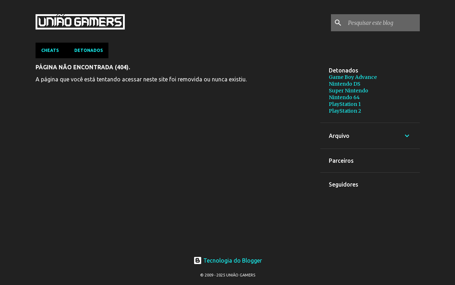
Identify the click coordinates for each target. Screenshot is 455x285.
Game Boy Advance (353, 77)
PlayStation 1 (345, 104)
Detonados (88, 50)
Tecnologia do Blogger (227, 260)
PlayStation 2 (345, 111)
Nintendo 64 (344, 97)
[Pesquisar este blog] (382, 22)
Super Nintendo (348, 90)
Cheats (50, 50)
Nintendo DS (344, 84)
